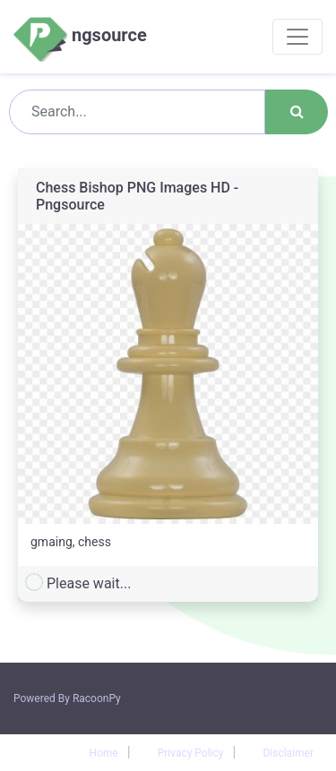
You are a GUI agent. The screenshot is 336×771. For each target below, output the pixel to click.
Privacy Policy (191, 753)
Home (103, 753)
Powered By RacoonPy (67, 698)
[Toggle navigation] (297, 37)
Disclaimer (288, 753)
